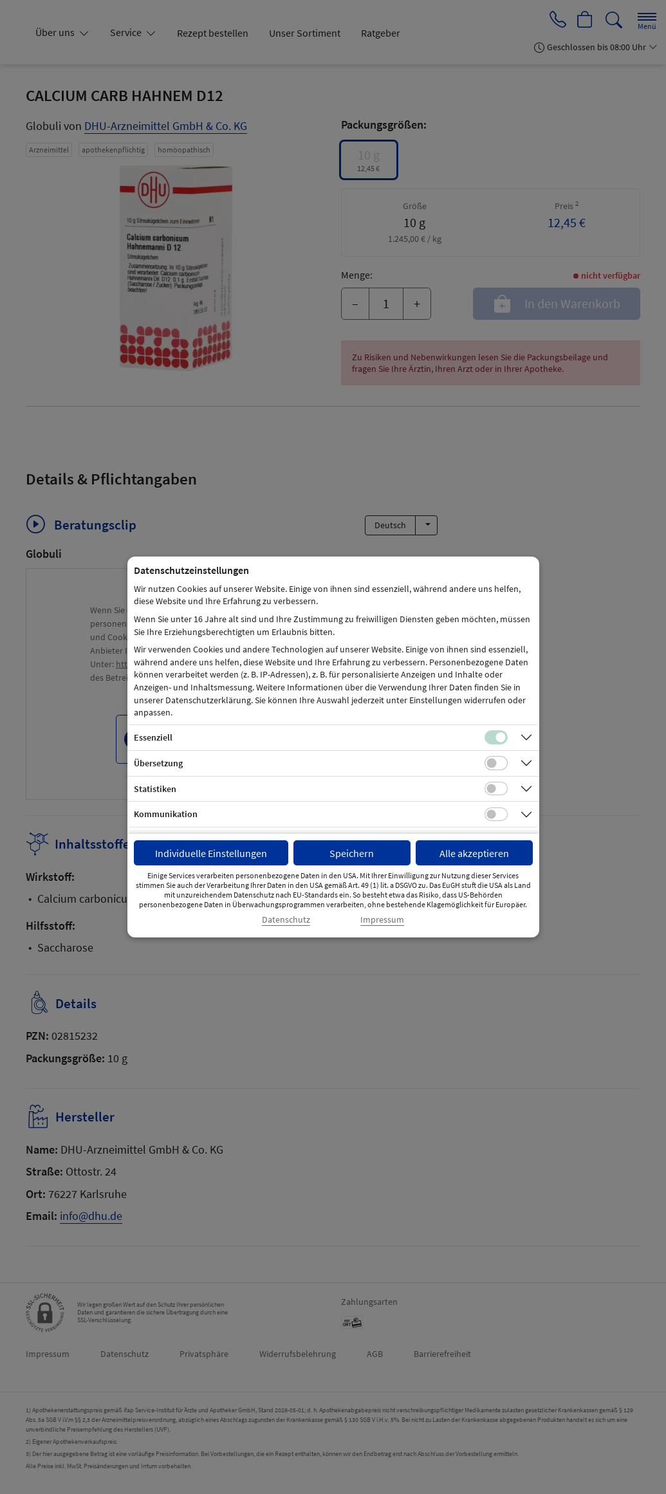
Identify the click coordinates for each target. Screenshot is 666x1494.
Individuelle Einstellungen (211, 853)
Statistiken (155, 789)
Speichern (351, 853)
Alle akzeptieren (474, 853)
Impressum (382, 919)
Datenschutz (286, 919)
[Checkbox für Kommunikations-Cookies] (496, 814)
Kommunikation (166, 814)
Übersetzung (158, 763)
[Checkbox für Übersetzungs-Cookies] (496, 763)
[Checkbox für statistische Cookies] (496, 789)
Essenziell (153, 737)
